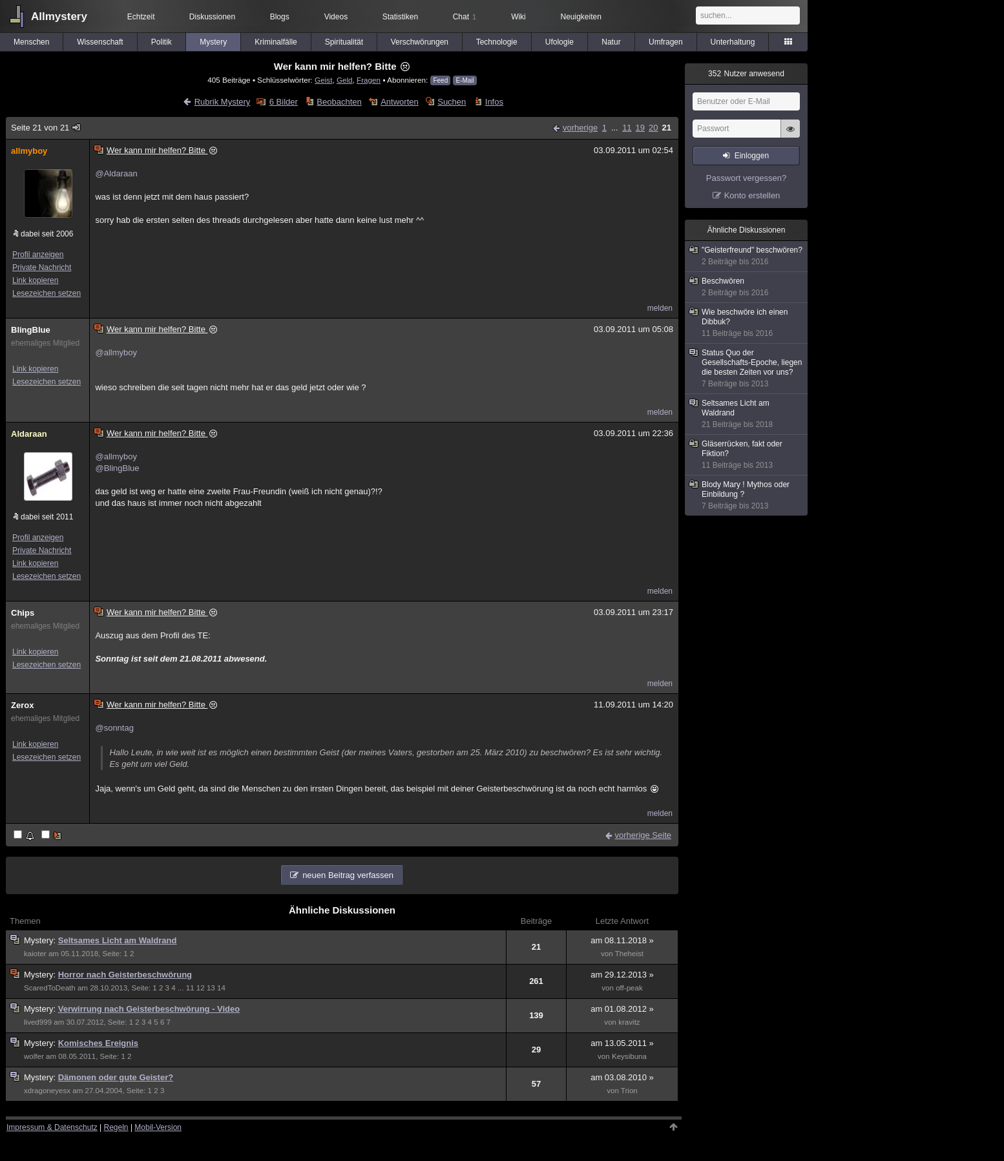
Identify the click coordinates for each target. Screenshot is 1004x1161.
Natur (610, 42)
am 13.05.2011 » (622, 1043)
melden (660, 308)
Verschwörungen (419, 42)
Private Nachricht (41, 267)
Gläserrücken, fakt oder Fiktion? (747, 454)
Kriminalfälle (276, 42)
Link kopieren (35, 280)
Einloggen (752, 155)
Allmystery (59, 16)
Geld (345, 80)
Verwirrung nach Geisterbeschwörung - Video (149, 1009)
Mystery (213, 42)
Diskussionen (212, 16)
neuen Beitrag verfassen (347, 875)
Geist (323, 80)
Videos (336, 16)
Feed (440, 80)
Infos (494, 102)
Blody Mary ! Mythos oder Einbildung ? (747, 495)
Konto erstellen (752, 195)
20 (653, 127)
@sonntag (114, 728)
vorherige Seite (643, 835)
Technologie (497, 42)
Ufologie (559, 42)
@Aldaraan (116, 173)
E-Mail (464, 80)
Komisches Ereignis (98, 1043)
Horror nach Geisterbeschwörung (125, 974)
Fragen (369, 80)
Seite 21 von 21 (46, 127)
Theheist (629, 953)
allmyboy (29, 151)
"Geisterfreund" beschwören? (747, 256)
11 (626, 127)
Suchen (451, 102)
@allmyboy (116, 352)
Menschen (31, 42)
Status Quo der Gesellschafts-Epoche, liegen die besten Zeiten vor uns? (747, 368)
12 (200, 988)
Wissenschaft (100, 42)
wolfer (34, 1056)
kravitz (629, 1022)
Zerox (22, 705)
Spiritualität (344, 42)
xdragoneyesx (47, 1090)
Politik (161, 42)
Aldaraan (29, 434)
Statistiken (400, 16)
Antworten (400, 102)
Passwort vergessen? (746, 178)
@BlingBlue (117, 468)
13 (211, 988)
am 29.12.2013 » (622, 974)
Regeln (116, 1127)
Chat (464, 16)
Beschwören (747, 287)
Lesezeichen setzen (46, 293)
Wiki (518, 16)
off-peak (629, 988)
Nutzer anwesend (746, 73)
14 (221, 988)
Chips (22, 613)
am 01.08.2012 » (622, 1009)
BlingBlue (30, 330)
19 (640, 127)
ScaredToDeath (50, 988)
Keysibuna (629, 1056)
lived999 (38, 1022)
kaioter (35, 953)
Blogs (279, 16)
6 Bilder (283, 102)
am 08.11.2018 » (622, 940)
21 (666, 127)
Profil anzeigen (37, 254)
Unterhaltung (733, 42)
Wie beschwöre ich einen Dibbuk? (747, 323)
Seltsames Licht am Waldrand (117, 940)
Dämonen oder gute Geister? (115, 1077)
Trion (629, 1090)
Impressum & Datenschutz (52, 1127)
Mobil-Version (158, 1127)
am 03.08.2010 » (622, 1077)
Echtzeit (141, 16)
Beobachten (339, 102)
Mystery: (41, 940)
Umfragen (666, 42)
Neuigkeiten (581, 16)
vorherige (580, 127)
